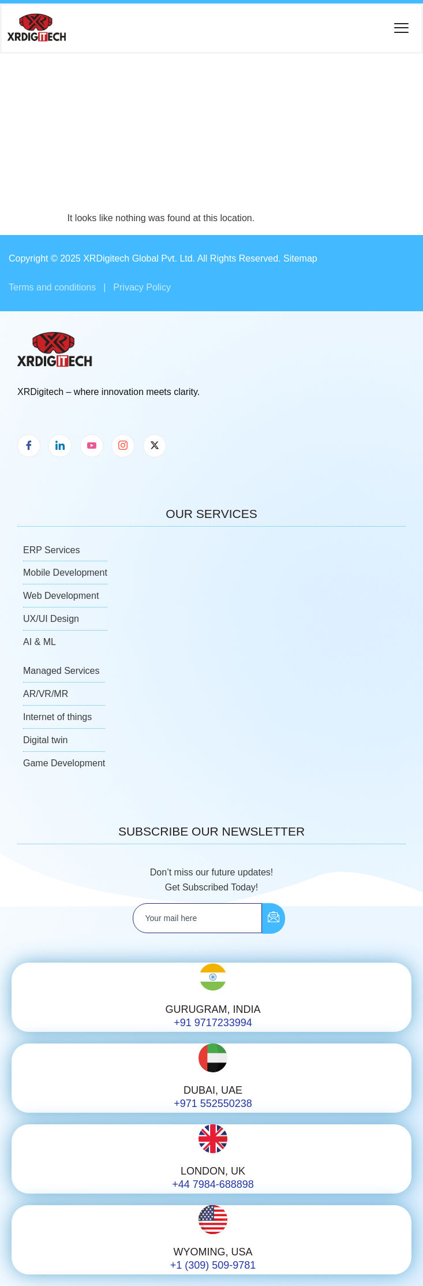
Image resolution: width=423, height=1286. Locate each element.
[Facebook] (28, 445)
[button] (401, 29)
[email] (197, 918)
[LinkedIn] (60, 445)
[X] (154, 445)
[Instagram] (122, 445)
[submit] (273, 918)
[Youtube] (91, 445)
